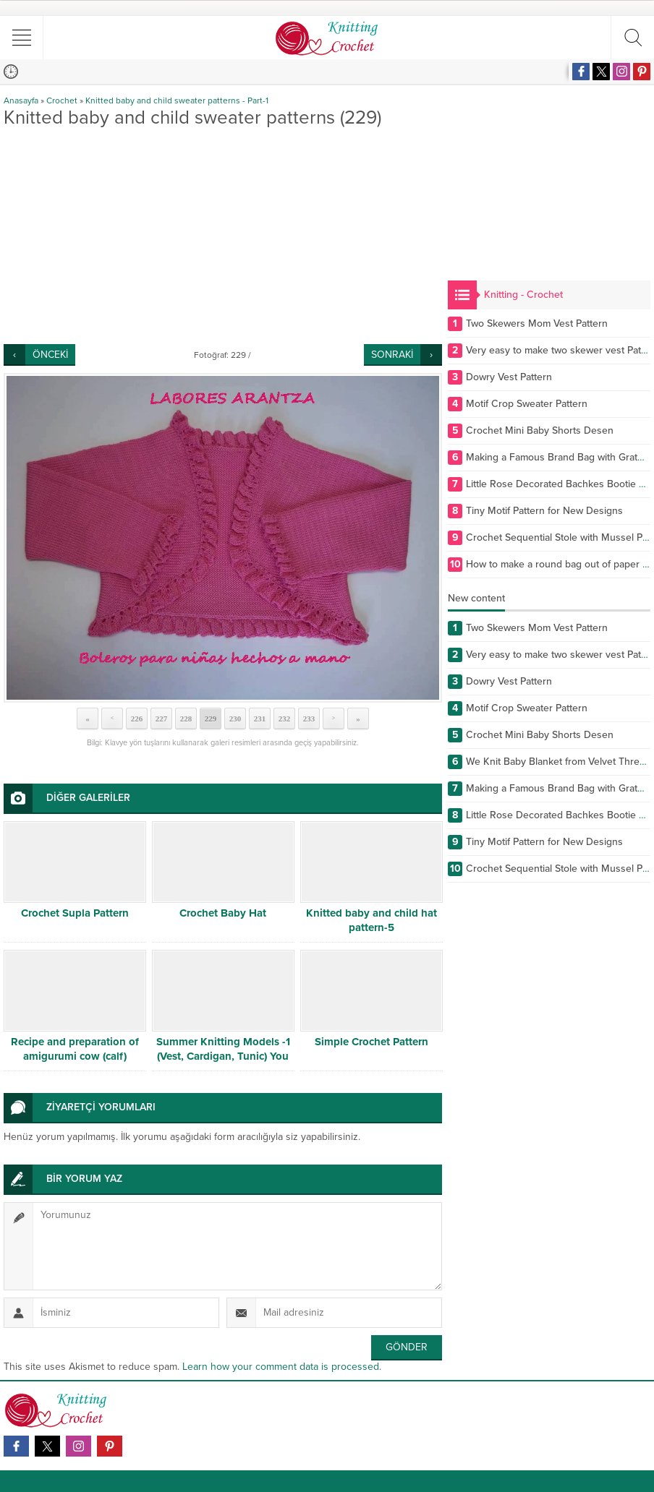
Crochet (61, 100)
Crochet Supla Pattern (75, 912)
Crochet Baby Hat (222, 912)
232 (285, 718)
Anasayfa (21, 100)
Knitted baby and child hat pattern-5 (371, 920)
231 (260, 718)
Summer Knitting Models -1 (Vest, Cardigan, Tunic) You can (223, 1056)
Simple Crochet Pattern (371, 1041)
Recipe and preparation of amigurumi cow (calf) (75, 1049)
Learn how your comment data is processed (280, 1366)
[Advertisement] (223, 235)
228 (186, 718)
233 (309, 718)
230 (235, 718)
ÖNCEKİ (50, 354)
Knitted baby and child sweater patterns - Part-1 (176, 100)
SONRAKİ (392, 354)
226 (137, 718)
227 (162, 718)
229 (211, 718)
